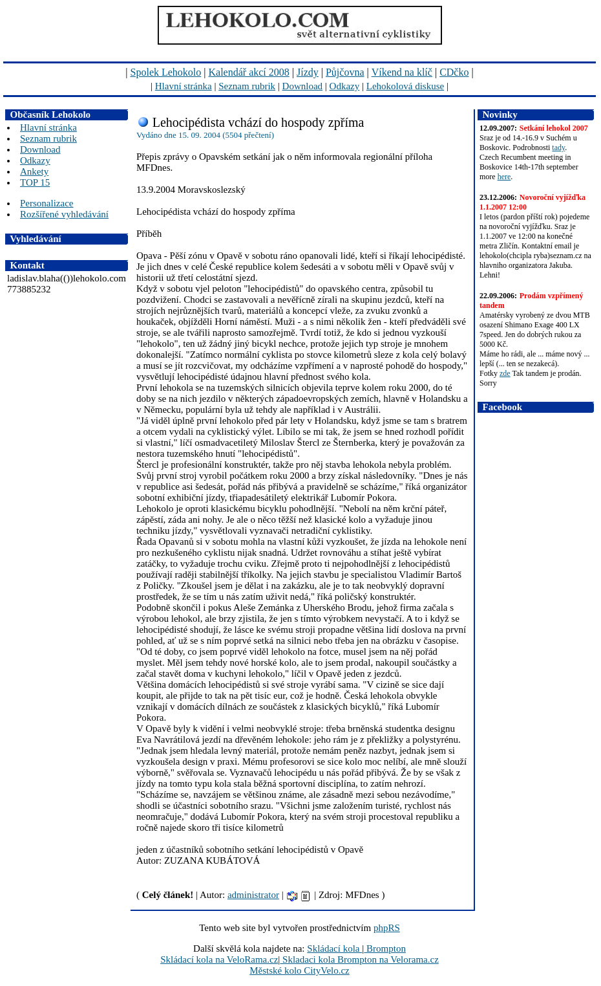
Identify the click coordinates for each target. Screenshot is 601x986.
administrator (253, 895)
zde (505, 373)
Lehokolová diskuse (405, 86)
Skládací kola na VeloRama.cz (219, 959)
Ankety (34, 171)
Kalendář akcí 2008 (249, 72)
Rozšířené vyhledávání (64, 214)
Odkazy (345, 86)
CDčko (454, 72)
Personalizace (46, 203)
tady (558, 147)
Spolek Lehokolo (166, 72)
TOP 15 (35, 182)
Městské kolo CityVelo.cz (299, 970)
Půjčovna (345, 72)
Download (302, 86)
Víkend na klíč (402, 72)
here (504, 176)
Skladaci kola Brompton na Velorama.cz (359, 959)
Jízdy (308, 72)
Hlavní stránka (183, 86)
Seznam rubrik (246, 86)
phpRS (387, 928)
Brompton (385, 948)
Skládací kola (334, 948)
